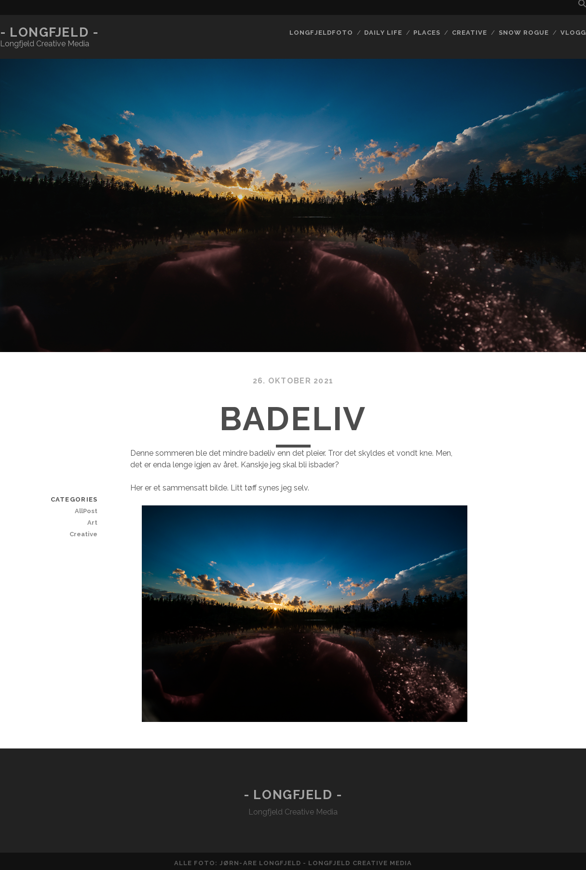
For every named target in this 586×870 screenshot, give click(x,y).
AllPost (86, 511)
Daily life (383, 32)
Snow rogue (524, 32)
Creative (469, 32)
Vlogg (573, 32)
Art (92, 522)
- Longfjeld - (49, 32)
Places (426, 32)
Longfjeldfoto (321, 32)
